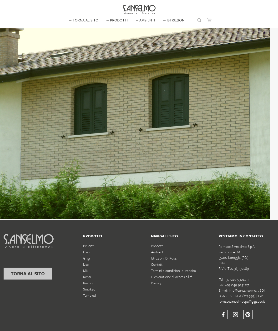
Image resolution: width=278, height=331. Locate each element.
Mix (85, 270)
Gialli (86, 252)
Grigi (86, 258)
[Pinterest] (248, 314)
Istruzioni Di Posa (164, 258)
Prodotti (119, 20)
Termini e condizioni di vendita (173, 270)
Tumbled (89, 295)
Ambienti (157, 252)
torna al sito (28, 273)
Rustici (88, 282)
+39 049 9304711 (236, 279)
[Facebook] (223, 314)
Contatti (157, 264)
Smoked (89, 289)
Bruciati (88, 245)
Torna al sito (85, 20)
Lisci (86, 264)
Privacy (156, 282)
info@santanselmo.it (244, 290)
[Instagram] (235, 314)
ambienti (147, 20)
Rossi (87, 276)
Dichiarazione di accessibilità (171, 276)
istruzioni (176, 20)
